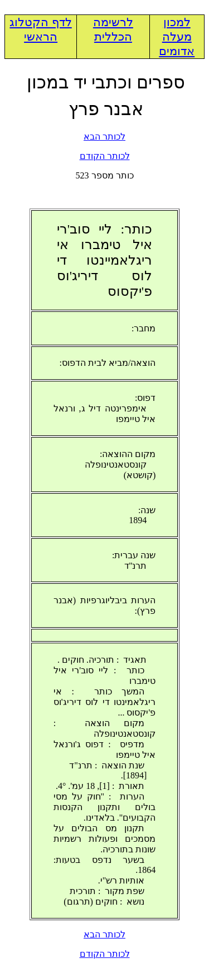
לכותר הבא (104, 136)
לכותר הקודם (105, 156)
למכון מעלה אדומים (177, 37)
